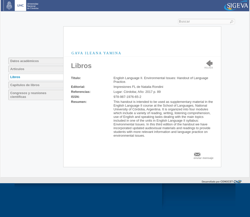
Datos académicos (24, 61)
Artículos (17, 69)
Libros (15, 77)
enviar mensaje (204, 157)
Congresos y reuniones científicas (28, 95)
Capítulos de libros (25, 85)
